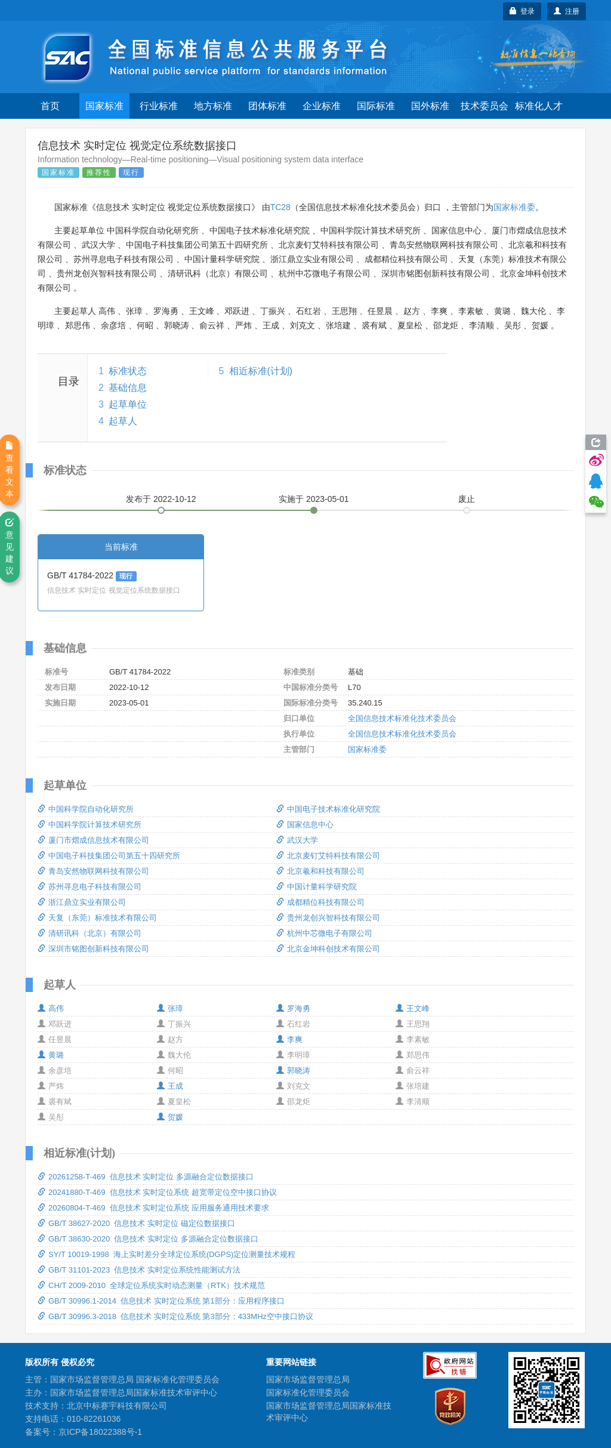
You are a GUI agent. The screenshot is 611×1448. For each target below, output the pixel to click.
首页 (50, 106)
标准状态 (128, 371)
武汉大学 (297, 840)
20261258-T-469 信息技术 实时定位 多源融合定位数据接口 (146, 1176)
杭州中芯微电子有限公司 (324, 933)
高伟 (51, 1008)
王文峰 (413, 1008)
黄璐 (51, 1054)
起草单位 (128, 404)
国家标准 (104, 106)
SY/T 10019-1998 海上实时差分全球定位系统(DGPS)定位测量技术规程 (166, 1254)
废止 (466, 499)
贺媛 (170, 1117)
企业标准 (322, 106)
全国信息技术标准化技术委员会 (402, 718)
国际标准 (376, 106)
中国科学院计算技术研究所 (89, 824)
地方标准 (213, 106)
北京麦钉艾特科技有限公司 (328, 855)
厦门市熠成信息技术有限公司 (93, 840)
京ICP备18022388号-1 (100, 1432)
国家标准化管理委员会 (308, 1392)
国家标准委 (514, 207)
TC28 (280, 207)
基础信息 (128, 388)
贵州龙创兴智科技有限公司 (328, 917)
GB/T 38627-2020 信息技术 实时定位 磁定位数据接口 (136, 1223)
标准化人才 (539, 106)
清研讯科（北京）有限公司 (89, 933)
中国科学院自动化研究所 (86, 809)
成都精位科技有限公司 (320, 902)
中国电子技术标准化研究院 (328, 809)
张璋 (170, 1008)
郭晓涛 (293, 1070)
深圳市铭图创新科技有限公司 (93, 948)
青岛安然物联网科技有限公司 (93, 871)
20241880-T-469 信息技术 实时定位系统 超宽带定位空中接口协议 (157, 1192)
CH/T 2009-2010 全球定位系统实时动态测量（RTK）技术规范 (151, 1285)
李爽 (289, 1039)
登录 (522, 11)
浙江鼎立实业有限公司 (82, 902)
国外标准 (430, 106)
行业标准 (159, 106)
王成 (170, 1086)
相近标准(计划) (261, 371)
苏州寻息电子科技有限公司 (89, 886)
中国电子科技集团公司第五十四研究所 (109, 855)
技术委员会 (484, 106)
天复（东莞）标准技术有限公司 (97, 917)
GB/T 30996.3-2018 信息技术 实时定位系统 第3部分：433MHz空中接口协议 (175, 1316)
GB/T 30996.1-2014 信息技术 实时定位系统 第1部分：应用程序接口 (161, 1300)
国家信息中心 (305, 824)
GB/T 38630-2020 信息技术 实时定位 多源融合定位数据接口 (148, 1238)
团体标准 (267, 106)
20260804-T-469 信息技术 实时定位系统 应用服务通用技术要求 (153, 1207)
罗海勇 (293, 1008)
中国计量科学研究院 (316, 886)
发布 (161, 499)
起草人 (123, 421)
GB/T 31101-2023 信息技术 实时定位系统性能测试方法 (139, 1269)
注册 (566, 11)
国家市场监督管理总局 (308, 1379)
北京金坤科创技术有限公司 (328, 948)
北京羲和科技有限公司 (320, 871)
